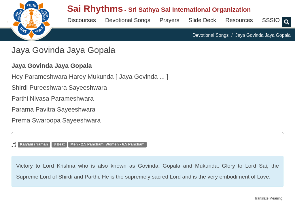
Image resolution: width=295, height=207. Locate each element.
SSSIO (271, 20)
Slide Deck (202, 20)
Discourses (81, 20)
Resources (239, 20)
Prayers (169, 20)
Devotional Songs (127, 20)
